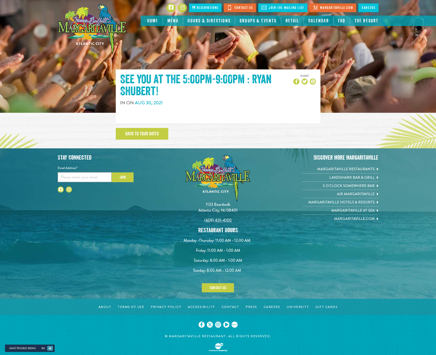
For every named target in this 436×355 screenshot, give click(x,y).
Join (122, 177)
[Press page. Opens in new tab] (251, 307)
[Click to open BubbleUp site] (218, 347)
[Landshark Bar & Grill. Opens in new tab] (340, 177)
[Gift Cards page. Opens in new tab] (326, 307)
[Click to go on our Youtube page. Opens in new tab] (226, 325)
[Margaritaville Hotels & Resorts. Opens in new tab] (340, 202)
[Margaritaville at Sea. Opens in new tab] (340, 210)
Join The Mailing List (282, 7)
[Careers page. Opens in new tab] (272, 307)
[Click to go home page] (92, 29)
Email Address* (67, 167)
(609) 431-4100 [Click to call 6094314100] (218, 220)
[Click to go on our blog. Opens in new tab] (235, 325)
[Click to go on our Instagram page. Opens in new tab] (218, 325)
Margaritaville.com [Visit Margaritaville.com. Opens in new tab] (333, 7)
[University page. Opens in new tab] (297, 307)
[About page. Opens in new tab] (105, 307)
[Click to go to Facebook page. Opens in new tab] (171, 7)
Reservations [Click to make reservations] (205, 8)
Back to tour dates (142, 133)
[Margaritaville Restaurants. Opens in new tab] (340, 169)
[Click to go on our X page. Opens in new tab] (210, 325)
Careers (368, 8)
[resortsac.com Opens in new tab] (366, 21)
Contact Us (240, 7)
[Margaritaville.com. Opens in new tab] (340, 219)
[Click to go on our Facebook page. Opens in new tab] (202, 325)
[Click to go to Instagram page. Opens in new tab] (182, 7)
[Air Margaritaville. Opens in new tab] (340, 194)
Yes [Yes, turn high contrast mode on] (43, 348)
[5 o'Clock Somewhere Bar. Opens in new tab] (340, 186)
